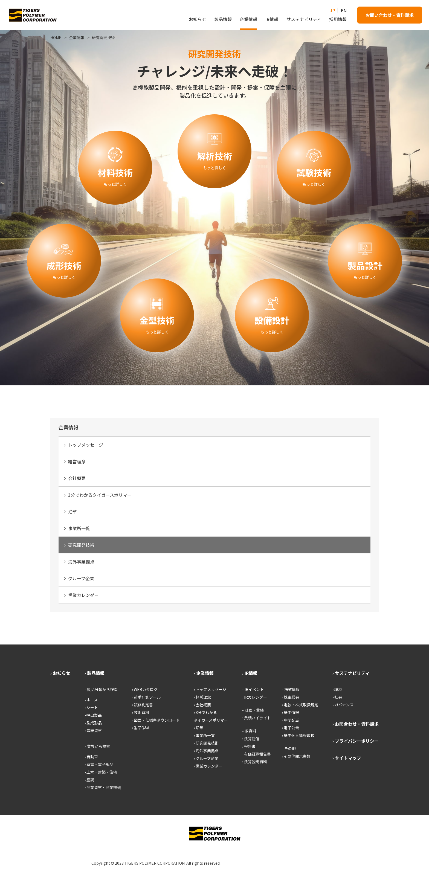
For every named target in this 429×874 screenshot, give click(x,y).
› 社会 (337, 697)
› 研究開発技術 (206, 743)
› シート (91, 707)
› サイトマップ (346, 757)
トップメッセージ (85, 445)
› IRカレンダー (254, 697)
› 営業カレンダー (208, 766)
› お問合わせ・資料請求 (355, 724)
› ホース (91, 699)
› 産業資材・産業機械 (103, 787)
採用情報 (338, 19)
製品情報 (223, 19)
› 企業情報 (204, 673)
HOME (55, 37)
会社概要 (77, 478)
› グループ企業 (206, 758)
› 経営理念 (202, 697)
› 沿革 (198, 727)
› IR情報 (249, 673)
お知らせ (197, 19)
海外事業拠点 (81, 561)
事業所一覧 (79, 528)
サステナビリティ (303, 19)
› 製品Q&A (140, 727)
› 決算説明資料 (254, 761)
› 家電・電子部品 (99, 764)
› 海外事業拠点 (206, 750)
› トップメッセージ (210, 689)
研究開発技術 (103, 37)
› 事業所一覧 (204, 735)
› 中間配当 (290, 720)
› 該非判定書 (142, 704)
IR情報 (271, 19)
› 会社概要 (202, 704)
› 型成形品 (93, 722)
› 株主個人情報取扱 (298, 735)
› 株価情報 (290, 712)
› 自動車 (91, 756)
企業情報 (248, 19)
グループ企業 (81, 578)
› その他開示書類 (296, 756)
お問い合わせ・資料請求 (390, 15)
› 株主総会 (290, 697)
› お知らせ (60, 673)
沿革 (72, 511)
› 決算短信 (250, 738)
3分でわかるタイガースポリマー (100, 495)
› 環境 (337, 689)
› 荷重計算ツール (146, 697)
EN (344, 10)
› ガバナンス (342, 704)
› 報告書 (249, 746)
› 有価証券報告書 (256, 754)
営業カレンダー (83, 595)
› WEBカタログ (145, 689)
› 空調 (89, 779)
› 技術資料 (140, 712)
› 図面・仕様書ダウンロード (156, 720)
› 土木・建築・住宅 (101, 772)
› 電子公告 (290, 727)
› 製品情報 (95, 673)
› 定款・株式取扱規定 (300, 704)
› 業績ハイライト (256, 718)
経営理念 (77, 461)
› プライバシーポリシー (355, 740)
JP (332, 10)
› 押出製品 (93, 715)
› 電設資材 (93, 730)
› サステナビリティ (351, 673)
